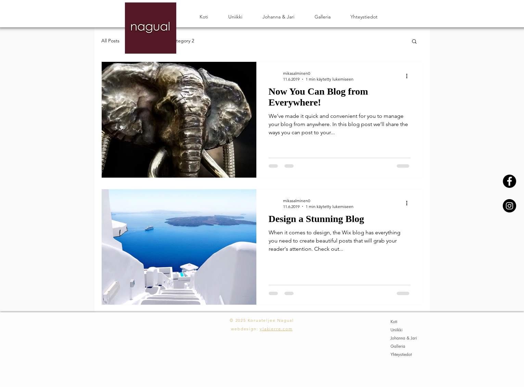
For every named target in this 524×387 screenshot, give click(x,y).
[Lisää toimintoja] (409, 76)
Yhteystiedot (401, 354)
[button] (414, 41)
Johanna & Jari (404, 338)
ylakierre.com (276, 328)
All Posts (110, 41)
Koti (394, 321)
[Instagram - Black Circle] (509, 205)
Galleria (398, 346)
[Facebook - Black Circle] (509, 181)
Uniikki (396, 330)
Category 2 (182, 41)
